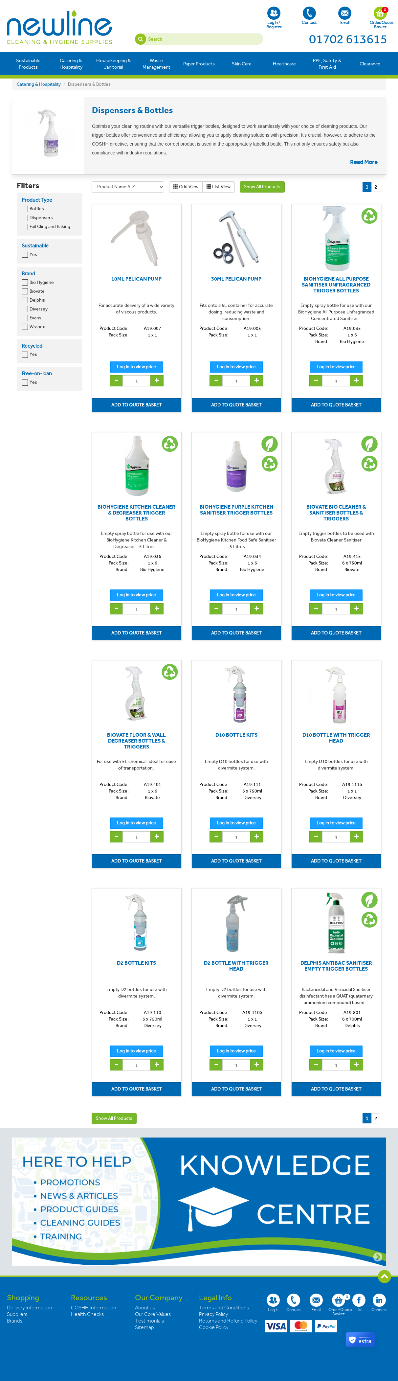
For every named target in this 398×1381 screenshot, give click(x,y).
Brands (14, 1321)
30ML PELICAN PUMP (236, 279)
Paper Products (199, 64)
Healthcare (284, 64)
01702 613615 (348, 39)
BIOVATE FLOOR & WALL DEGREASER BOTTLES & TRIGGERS (136, 740)
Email (344, 16)
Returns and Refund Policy (228, 1321)
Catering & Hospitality (71, 64)
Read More (364, 162)
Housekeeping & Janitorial (113, 64)
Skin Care (242, 64)
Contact (309, 16)
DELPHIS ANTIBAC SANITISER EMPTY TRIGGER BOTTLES (336, 966)
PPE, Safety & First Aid (327, 64)
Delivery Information (29, 1308)
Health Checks (87, 1314)
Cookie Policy (213, 1327)
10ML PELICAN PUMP (136, 279)
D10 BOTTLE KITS (236, 735)
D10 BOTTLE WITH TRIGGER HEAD (336, 738)
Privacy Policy (213, 1314)
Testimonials (149, 1321)
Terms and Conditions (224, 1308)
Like (358, 1303)
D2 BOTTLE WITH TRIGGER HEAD (236, 966)
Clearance (370, 64)
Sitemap (144, 1327)
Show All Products (262, 187)
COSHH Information (93, 1308)
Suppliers (17, 1314)
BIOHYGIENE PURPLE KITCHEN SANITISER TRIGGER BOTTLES (236, 510)
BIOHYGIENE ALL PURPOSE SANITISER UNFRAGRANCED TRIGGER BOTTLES (336, 284)
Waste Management (156, 64)
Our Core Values (153, 1314)
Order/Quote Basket (380, 18)
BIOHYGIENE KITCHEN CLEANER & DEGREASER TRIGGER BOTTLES (136, 512)
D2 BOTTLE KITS (136, 963)
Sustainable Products (28, 64)
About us (145, 1308)
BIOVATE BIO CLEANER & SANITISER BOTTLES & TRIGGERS (336, 512)
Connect (379, 1303)
